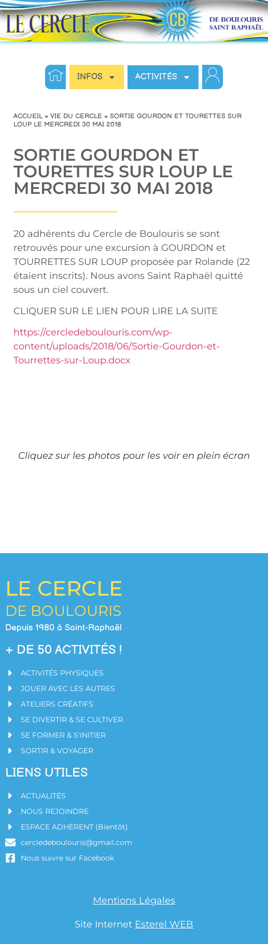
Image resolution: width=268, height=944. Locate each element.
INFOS (96, 77)
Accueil (28, 116)
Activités (163, 77)
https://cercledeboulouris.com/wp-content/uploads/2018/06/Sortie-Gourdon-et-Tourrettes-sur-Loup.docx (116, 346)
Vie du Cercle (76, 116)
